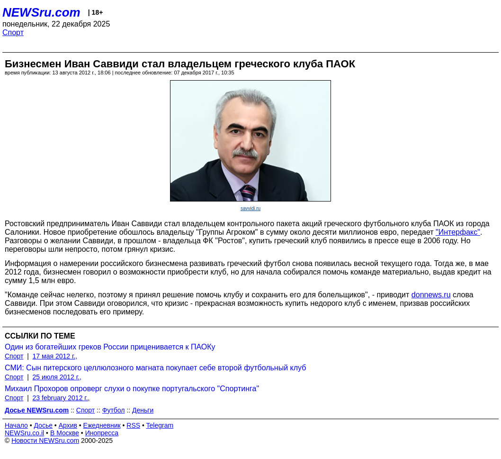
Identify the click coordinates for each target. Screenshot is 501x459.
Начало (16, 425)
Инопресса (102, 433)
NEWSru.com (41, 12)
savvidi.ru (250, 208)
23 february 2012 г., (61, 398)
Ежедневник (102, 425)
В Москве (64, 433)
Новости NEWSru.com (45, 440)
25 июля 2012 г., (57, 377)
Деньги (142, 410)
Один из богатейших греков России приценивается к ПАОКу (110, 347)
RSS (133, 425)
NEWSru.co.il (24, 433)
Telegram (160, 425)
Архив (68, 425)
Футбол (113, 410)
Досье (43, 425)
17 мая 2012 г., (55, 356)
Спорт (13, 32)
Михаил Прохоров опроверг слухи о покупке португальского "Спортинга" (132, 389)
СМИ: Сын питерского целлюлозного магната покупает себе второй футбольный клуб (155, 368)
